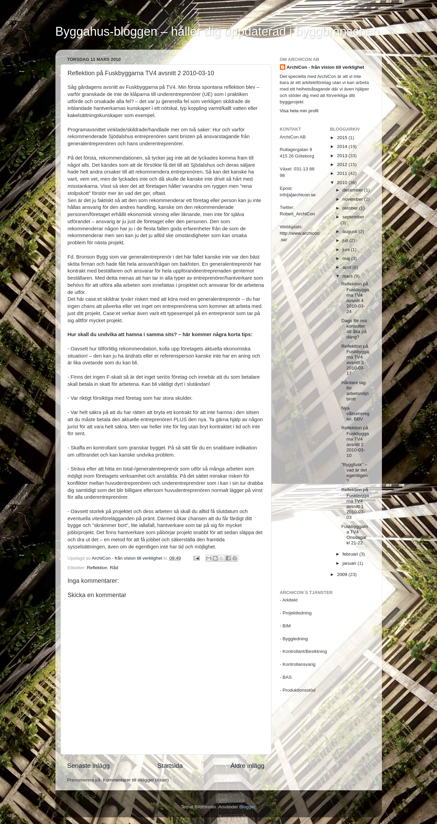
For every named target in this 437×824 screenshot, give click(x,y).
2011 (343, 173)
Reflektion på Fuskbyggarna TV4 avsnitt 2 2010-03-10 (355, 441)
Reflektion (97, 567)
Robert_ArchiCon (297, 213)
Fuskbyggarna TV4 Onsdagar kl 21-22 (354, 535)
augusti (350, 231)
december (353, 190)
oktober (350, 208)
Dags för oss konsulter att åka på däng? (354, 329)
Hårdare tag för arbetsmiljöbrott (355, 391)
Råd (114, 567)
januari (349, 563)
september (353, 216)
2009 (343, 574)
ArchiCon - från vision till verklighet (325, 67)
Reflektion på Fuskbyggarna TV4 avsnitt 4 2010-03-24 (355, 297)
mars (348, 276)
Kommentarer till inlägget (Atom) (136, 779)
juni (346, 249)
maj (346, 258)
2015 (343, 137)
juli (345, 240)
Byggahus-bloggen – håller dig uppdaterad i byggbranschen (217, 31)
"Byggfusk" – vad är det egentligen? (354, 473)
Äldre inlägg (248, 765)
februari (350, 554)
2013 (343, 155)
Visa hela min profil (299, 110)
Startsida (170, 765)
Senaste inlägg (88, 765)
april (347, 267)
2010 (343, 182)
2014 (343, 146)
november (353, 199)
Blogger (247, 806)
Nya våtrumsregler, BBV (355, 414)
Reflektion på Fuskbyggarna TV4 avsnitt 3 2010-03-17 (355, 360)
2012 (343, 164)
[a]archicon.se (301, 194)
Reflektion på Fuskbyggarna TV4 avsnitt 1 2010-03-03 (355, 503)
